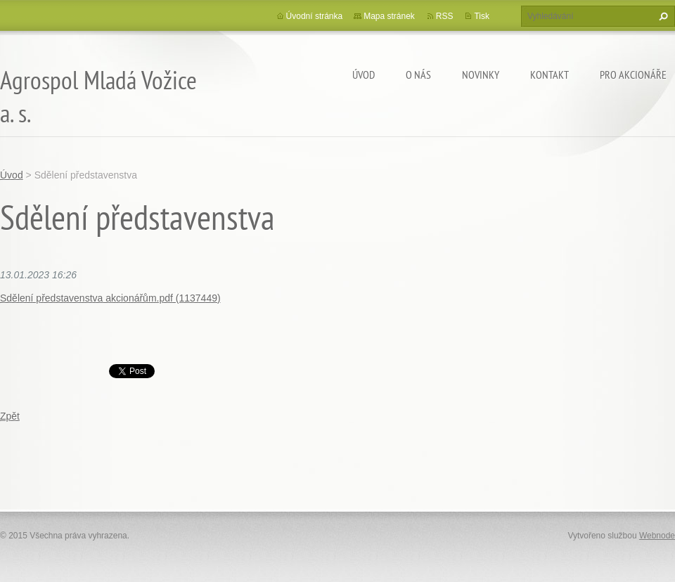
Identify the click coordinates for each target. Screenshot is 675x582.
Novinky (480, 74)
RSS (445, 16)
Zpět (10, 416)
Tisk (481, 16)
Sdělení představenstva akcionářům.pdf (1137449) (110, 298)
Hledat (661, 16)
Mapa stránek (389, 16)
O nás (418, 74)
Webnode (657, 536)
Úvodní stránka (314, 16)
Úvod (363, 74)
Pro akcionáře (633, 74)
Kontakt (549, 74)
